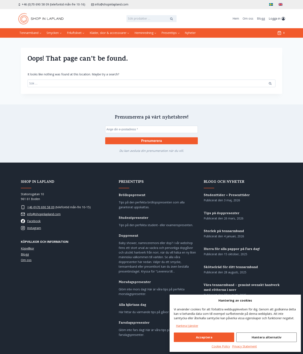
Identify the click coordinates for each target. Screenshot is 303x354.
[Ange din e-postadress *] (151, 128)
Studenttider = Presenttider (227, 195)
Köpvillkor (27, 249)
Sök (172, 19)
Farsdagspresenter (134, 323)
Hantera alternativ (267, 337)
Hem (236, 18)
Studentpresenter (133, 218)
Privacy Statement (244, 346)
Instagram (34, 228)
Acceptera (204, 337)
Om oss (248, 18)
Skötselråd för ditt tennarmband (231, 267)
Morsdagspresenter (135, 282)
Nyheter (190, 33)
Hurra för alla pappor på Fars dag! (232, 249)
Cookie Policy (221, 346)
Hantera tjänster (187, 326)
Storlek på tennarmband (224, 231)
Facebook (34, 221)
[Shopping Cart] (281, 33)
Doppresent (128, 236)
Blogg (261, 18)
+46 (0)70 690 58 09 (40, 207)
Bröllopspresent (132, 195)
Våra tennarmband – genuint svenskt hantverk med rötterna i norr (242, 288)
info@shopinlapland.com (44, 214)
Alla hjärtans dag (132, 305)
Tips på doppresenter (221, 213)
